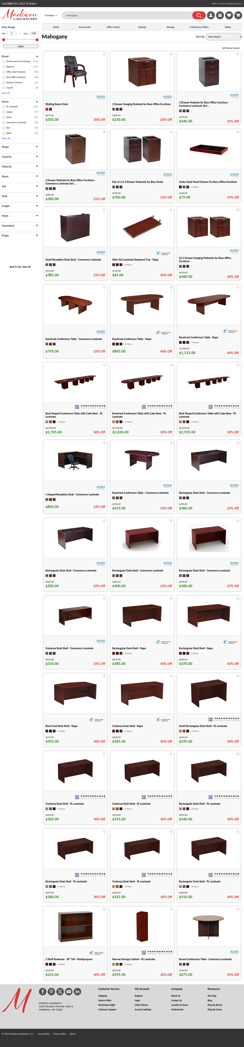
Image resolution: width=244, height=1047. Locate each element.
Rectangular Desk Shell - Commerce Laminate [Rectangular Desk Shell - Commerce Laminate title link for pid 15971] (204, 492)
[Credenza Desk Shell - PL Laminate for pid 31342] (75, 784)
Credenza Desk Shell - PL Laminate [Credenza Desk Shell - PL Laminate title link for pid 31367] (131, 803)
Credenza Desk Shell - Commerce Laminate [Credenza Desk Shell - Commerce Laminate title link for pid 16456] (69, 648)
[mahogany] (129, 15)
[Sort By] (224, 36)
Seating (142, 27)
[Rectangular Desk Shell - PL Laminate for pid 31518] (75, 861)
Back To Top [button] (15, 266)
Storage (170, 27)
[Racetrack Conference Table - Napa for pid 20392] (209, 314)
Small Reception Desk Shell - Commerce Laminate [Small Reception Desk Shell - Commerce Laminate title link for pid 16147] (73, 259)
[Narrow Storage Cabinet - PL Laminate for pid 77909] (142, 942)
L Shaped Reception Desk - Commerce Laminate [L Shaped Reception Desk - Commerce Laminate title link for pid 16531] (72, 494)
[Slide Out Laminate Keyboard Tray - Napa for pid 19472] (142, 238)
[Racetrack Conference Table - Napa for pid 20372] (142, 314)
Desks (56, 27)
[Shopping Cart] (238, 15)
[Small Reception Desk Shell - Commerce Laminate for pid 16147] (75, 242)
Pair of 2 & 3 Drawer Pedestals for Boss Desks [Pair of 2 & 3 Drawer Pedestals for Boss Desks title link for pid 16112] (137, 182)
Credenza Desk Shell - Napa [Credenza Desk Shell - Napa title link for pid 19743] (127, 726)
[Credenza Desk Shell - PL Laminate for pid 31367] (142, 784)
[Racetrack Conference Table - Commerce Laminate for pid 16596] (75, 316)
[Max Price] (33, 33)
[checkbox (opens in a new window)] (4, 61)
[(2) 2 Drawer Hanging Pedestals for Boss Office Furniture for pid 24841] (209, 237)
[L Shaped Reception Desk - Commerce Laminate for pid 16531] (75, 471)
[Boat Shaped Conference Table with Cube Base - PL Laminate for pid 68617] (75, 389)
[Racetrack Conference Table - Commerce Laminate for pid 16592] (142, 472)
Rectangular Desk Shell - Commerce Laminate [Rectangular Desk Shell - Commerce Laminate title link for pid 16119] (137, 570)
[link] (238, 15)
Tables (228, 27)
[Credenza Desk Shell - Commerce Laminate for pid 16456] (75, 627)
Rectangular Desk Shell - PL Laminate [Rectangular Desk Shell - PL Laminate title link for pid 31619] (200, 881)
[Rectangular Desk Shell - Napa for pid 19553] (142, 626)
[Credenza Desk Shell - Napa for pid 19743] (142, 705)
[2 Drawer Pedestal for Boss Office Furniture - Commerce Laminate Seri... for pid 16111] (75, 164)
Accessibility (43, 1033)
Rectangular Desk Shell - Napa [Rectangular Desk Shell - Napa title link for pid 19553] (129, 648)
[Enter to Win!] (220, 18)
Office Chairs (113, 27)
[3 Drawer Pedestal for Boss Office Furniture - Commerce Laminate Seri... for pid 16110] (209, 87)
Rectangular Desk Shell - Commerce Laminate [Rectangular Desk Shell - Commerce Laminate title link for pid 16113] (204, 570)
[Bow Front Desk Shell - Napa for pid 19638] (75, 704)
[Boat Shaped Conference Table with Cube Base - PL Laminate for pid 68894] (209, 388)
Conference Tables (199, 27)
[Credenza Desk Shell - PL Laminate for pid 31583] (142, 861)
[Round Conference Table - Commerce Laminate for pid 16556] (209, 942)
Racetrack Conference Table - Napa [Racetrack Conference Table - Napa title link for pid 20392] (198, 337)
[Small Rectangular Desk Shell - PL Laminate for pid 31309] (209, 708)
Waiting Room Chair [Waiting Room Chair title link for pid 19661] (56, 104)
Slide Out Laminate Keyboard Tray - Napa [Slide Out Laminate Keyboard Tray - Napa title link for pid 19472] (135, 259)
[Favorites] (229, 18)
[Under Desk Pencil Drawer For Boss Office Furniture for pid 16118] (209, 157)
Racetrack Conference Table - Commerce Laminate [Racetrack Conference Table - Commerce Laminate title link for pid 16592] (140, 492)
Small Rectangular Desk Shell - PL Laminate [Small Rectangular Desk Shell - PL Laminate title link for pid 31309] (203, 726)
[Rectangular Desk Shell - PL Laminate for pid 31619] (209, 862)
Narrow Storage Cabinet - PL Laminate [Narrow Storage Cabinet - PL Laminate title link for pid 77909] (133, 959)
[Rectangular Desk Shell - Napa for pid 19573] (209, 627)
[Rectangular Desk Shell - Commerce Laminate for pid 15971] (209, 471)
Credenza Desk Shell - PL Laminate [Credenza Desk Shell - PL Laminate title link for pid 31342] (64, 803)
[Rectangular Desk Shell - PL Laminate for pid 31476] (209, 784)
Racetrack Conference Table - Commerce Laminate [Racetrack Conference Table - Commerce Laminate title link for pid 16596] (73, 339)
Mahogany (54, 36)
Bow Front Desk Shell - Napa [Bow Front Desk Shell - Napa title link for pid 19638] (61, 726)
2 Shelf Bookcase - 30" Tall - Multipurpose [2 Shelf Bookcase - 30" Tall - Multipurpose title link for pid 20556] (68, 959)
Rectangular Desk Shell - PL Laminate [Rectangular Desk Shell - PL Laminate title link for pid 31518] (66, 881)
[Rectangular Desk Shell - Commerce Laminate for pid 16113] (209, 551)
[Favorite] (104, 54)
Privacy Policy (59, 1033)
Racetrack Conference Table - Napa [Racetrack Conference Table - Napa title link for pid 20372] (131, 339)
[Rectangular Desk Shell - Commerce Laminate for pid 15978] (75, 549)
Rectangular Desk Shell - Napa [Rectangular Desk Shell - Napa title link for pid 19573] (196, 648)
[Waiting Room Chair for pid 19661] (75, 87)
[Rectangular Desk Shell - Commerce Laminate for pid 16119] (142, 550)
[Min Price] (11, 33)
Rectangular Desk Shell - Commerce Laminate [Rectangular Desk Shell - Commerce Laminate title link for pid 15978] (70, 570)
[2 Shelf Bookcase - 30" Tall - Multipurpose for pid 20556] (75, 942)
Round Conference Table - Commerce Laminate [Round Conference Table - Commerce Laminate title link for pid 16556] (205, 959)
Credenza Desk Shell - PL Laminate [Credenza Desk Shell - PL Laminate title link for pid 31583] (131, 881)
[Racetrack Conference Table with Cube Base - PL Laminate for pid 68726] (142, 389)
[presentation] (20, 57)
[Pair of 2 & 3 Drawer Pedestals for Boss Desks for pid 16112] (142, 162)
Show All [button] (6, 93)
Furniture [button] (51, 16)
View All (26, 266)
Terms (73, 1033)
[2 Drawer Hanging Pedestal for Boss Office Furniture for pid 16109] (142, 87)
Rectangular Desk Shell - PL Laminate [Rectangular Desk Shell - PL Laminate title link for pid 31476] (200, 803)
